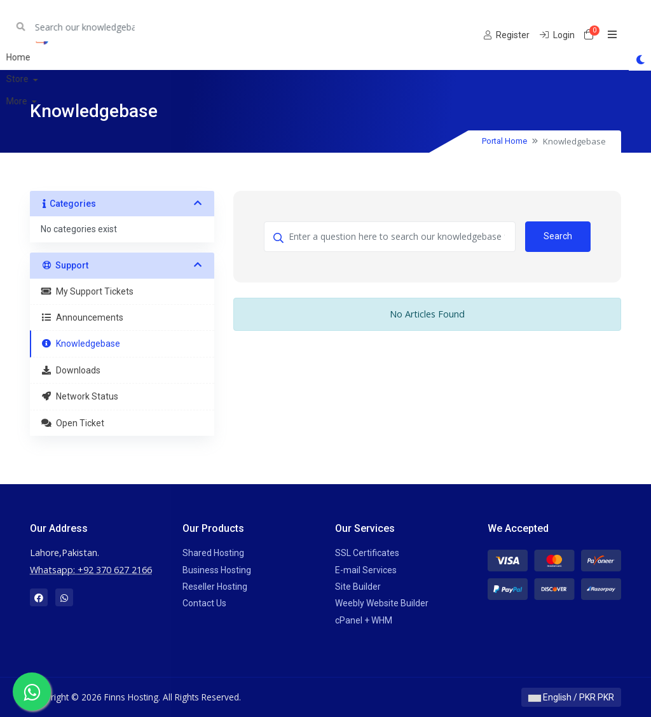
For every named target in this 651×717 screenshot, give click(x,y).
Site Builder (358, 586)
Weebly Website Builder (381, 603)
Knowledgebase (80, 343)
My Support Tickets (87, 291)
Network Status (79, 396)
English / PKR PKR (571, 697)
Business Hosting (216, 570)
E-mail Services (366, 570)
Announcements (82, 317)
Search (558, 236)
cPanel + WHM (363, 620)
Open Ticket (72, 423)
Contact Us (204, 603)
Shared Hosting (213, 553)
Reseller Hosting (214, 586)
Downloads (70, 370)
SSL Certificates (367, 553)
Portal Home (504, 141)
